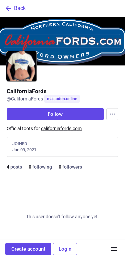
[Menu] (112, 114)
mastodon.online (62, 98)
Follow (55, 114)
